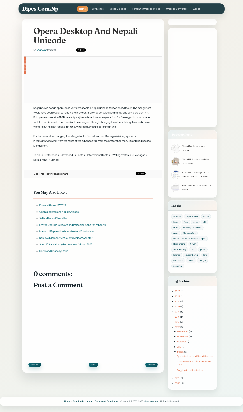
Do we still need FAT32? (52, 205)
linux (175, 227)
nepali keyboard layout (192, 227)
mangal (202, 260)
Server (176, 222)
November (183, 336)
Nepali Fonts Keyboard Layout (194, 148)
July (179, 346)
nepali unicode (192, 216)
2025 (178, 291)
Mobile (206, 216)
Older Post (151, 364)
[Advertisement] (93, 80)
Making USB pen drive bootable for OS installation (67, 231)
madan (191, 260)
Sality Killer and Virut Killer (53, 218)
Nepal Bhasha (179, 244)
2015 (177, 316)
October (181, 341)
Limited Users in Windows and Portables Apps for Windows (72, 225)
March (180, 351)
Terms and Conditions (106, 401)
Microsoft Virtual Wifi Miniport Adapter (189, 238)
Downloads (98, 8)
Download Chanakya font (53, 251)
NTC (204, 222)
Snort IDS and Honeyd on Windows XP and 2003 (65, 244)
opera (175, 233)
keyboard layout (191, 255)
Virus (186, 222)
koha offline (178, 260)
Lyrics (195, 222)
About (196, 8)
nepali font (177, 266)
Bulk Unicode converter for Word (196, 187)
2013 (177, 321)
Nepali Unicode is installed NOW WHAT (196, 161)
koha (205, 255)
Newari (193, 244)
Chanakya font (189, 233)
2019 (177, 306)
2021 (177, 301)
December (183, 331)
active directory (179, 249)
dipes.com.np (40, 8)
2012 (177, 327)
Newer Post (34, 364)
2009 (178, 383)
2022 (178, 296)
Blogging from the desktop (190, 370)
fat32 (193, 249)
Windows (177, 216)
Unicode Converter (176, 8)
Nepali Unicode (117, 8)
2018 (177, 311)
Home (82, 8)
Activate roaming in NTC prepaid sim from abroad (195, 174)
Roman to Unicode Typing (146, 8)
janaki (203, 249)
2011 (177, 377)
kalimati (176, 255)
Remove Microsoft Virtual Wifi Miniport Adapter (66, 238)
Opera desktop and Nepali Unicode (59, 212)
